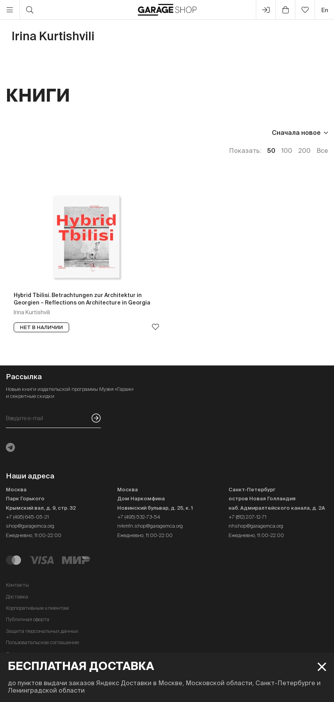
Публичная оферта (27, 619)
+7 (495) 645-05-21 (27, 517)
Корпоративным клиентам (37, 608)
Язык (110, 132)
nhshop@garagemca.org (256, 526)
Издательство (62, 132)
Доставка (17, 597)
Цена (14, 132)
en (324, 10)
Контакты (17, 585)
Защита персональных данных (42, 631)
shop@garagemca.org (30, 526)
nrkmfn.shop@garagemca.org (150, 526)
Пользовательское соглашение (42, 642)
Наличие (147, 132)
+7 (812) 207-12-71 (247, 517)
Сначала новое (296, 132)
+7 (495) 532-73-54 (138, 517)
